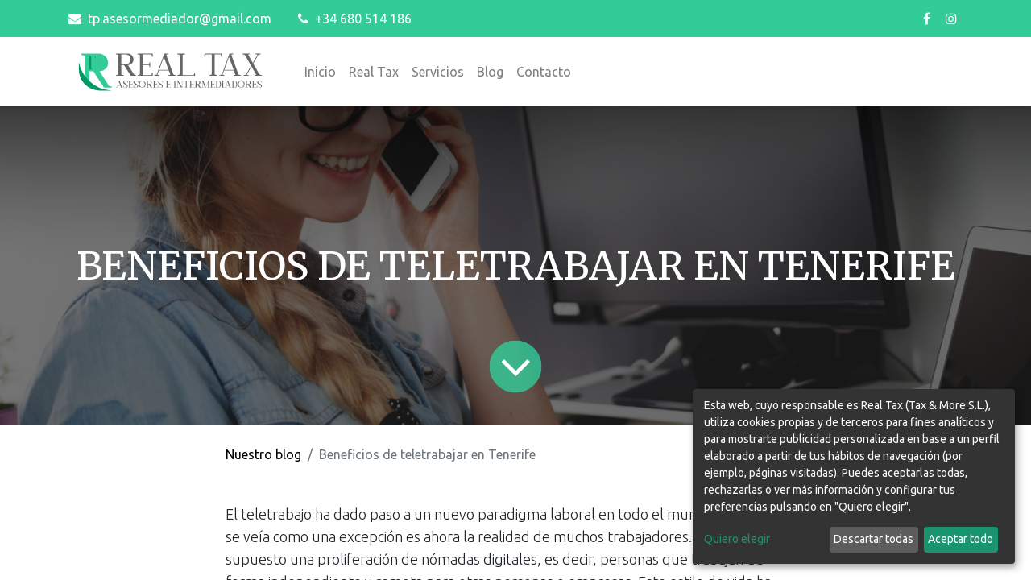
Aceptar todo (960, 538)
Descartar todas (873, 538)
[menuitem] (320, 72)
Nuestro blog (263, 454)
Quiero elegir (737, 538)
